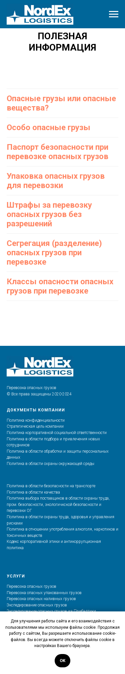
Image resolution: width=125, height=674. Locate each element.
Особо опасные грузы (48, 127)
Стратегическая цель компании (35, 426)
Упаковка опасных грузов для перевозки (56, 180)
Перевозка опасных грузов (31, 586)
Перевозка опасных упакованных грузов (44, 592)
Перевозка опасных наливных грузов (41, 598)
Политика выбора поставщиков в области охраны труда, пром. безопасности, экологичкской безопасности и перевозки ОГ (58, 504)
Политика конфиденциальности (36, 420)
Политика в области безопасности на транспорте (51, 486)
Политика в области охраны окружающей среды (50, 463)
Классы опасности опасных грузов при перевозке (60, 286)
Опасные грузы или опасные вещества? (61, 103)
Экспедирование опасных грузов (37, 605)
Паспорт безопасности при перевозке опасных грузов (57, 151)
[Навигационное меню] (113, 14)
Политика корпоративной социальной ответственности (57, 432)
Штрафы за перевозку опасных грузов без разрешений (49, 214)
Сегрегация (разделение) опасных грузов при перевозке (54, 253)
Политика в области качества (33, 492)
